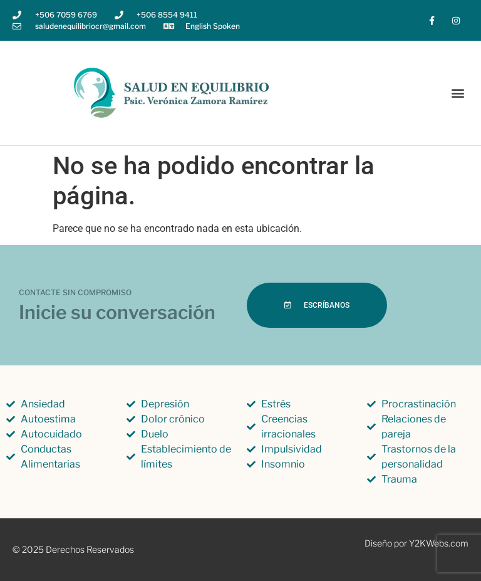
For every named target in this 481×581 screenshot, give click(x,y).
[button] (458, 93)
